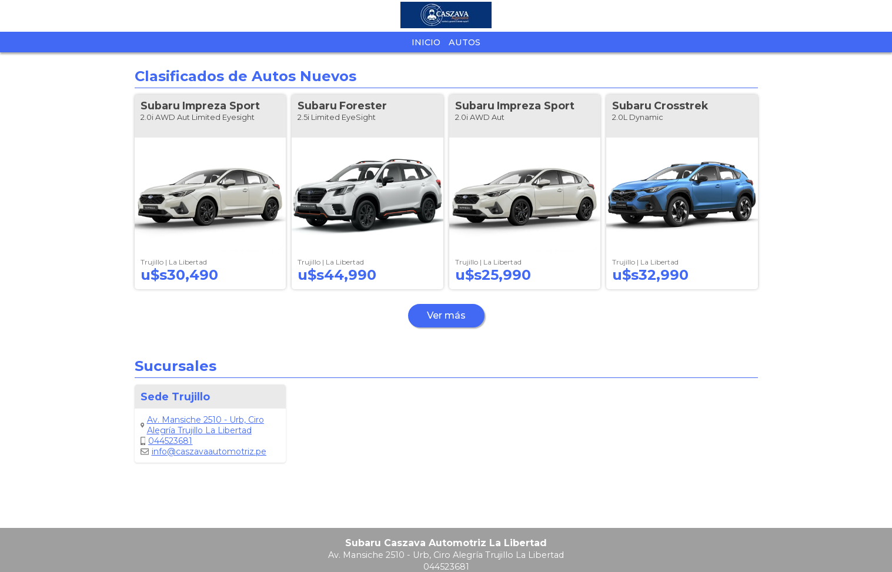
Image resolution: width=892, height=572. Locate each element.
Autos (464, 42)
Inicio (426, 42)
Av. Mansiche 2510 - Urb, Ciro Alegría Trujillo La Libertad (202, 425)
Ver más (446, 315)
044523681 (167, 441)
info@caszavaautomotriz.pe (203, 451)
